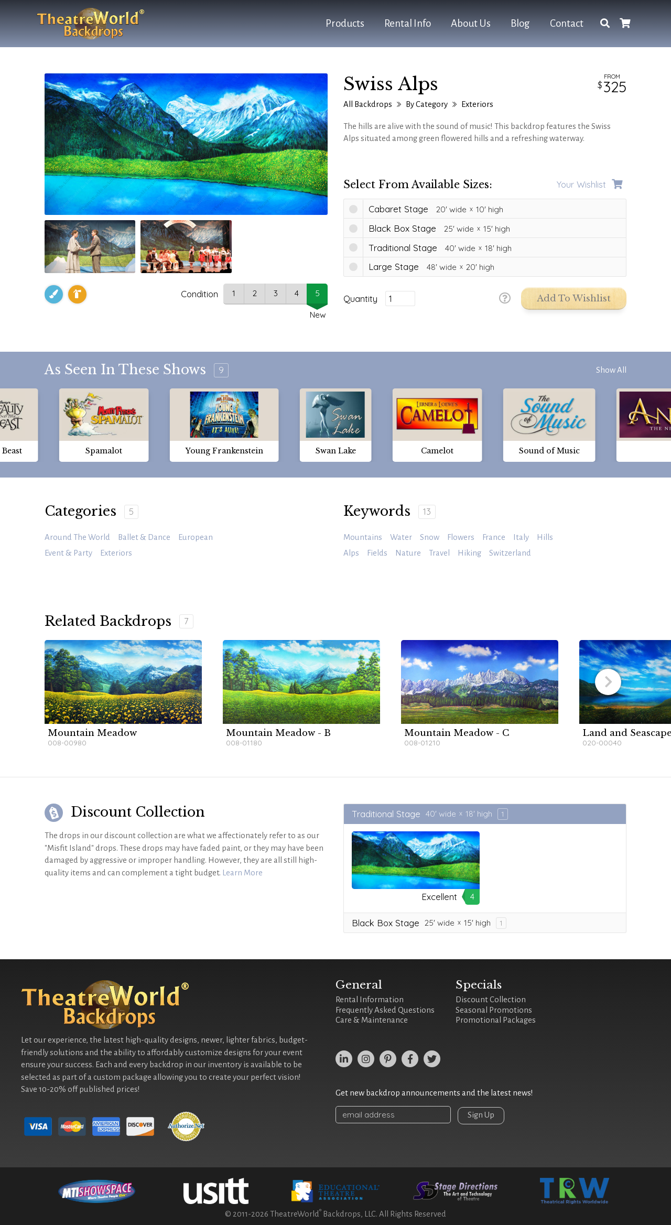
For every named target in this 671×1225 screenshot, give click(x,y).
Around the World (77, 537)
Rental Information (370, 999)
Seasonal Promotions (494, 1010)
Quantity (360, 299)
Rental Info (407, 23)
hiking (469, 553)
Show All (611, 370)
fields (377, 553)
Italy (521, 537)
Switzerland (510, 553)
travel (439, 553)
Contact (566, 23)
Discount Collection (491, 999)
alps (351, 553)
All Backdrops (367, 104)
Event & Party (68, 553)
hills (545, 537)
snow (429, 537)
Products (345, 23)
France (493, 537)
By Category (427, 104)
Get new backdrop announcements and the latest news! (434, 1093)
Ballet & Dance (144, 537)
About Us (471, 23)
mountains (362, 537)
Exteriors (477, 104)
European (195, 537)
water (401, 537)
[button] (608, 682)
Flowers (460, 537)
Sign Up (481, 1115)
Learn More (242, 873)
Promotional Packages (496, 1020)
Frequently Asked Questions (385, 1010)
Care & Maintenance (372, 1020)
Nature (408, 553)
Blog (520, 23)
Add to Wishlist (574, 298)
